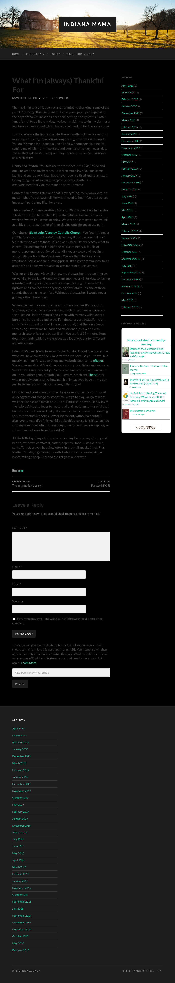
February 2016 (129, 231)
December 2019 (130, 113)
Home (16, 54)
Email (16, 584)
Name (17, 567)
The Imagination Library (27, 483)
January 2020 (129, 106)
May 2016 (127, 210)
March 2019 (128, 120)
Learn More (28, 663)
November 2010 (130, 286)
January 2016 (129, 237)
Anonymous (136, 387)
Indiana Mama (87, 24)
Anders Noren (145, 971)
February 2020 (129, 99)
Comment (19, 528)
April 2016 (127, 217)
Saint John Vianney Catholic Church (55, 232)
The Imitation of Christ (142, 410)
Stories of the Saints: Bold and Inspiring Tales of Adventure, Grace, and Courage (150, 352)
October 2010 (129, 293)
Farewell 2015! (100, 483)
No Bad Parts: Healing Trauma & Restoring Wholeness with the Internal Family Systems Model (148, 397)
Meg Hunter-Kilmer (139, 374)
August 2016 (128, 189)
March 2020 (128, 92)
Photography (35, 54)
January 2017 (129, 175)
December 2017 (130, 140)
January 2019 (129, 133)
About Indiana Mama (80, 54)
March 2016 (128, 224)
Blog (20, 470)
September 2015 (130, 258)
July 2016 (126, 196)
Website (17, 601)
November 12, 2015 (25, 97)
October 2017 (129, 154)
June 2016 (127, 203)
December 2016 (130, 182)
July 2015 (126, 265)
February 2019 (129, 127)
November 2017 (130, 147)
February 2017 (129, 168)
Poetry (55, 54)
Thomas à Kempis (138, 414)
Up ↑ (160, 971)
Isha (45, 97)
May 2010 (127, 300)
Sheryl (92, 375)
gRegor (98, 360)
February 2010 (129, 307)
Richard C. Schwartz (132, 404)
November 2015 (130, 244)
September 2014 (130, 272)
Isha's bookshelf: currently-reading (146, 342)
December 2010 (130, 279)
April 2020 (127, 85)
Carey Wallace (130, 360)
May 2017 (127, 161)
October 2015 (129, 251)
